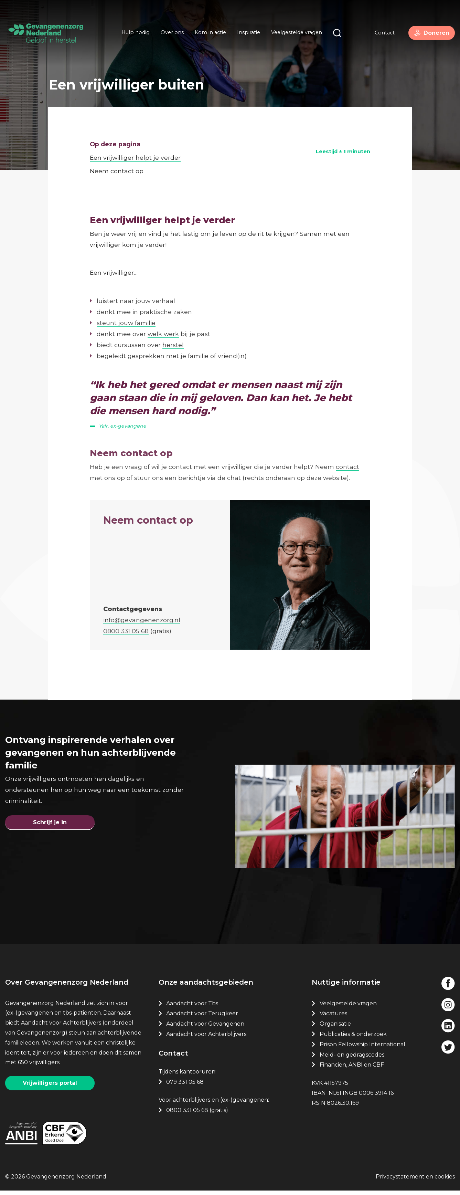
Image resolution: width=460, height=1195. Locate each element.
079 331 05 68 (185, 1085)
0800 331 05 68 (187, 1114)
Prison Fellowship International (362, 1048)
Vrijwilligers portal (50, 1086)
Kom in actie (208, 34)
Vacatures (334, 1017)
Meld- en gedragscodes (352, 1058)
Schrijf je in (50, 822)
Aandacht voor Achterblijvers (206, 1038)
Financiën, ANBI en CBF (352, 1068)
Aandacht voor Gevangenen (205, 1027)
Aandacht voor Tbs (192, 1007)
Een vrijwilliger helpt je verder (135, 149)
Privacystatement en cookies (415, 1181)
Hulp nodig (133, 34)
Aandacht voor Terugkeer (202, 1017)
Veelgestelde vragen (294, 34)
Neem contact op (116, 162)
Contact (380, 34)
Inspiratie (246, 34)
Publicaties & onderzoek (353, 1038)
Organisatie (335, 1027)
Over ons (169, 34)
